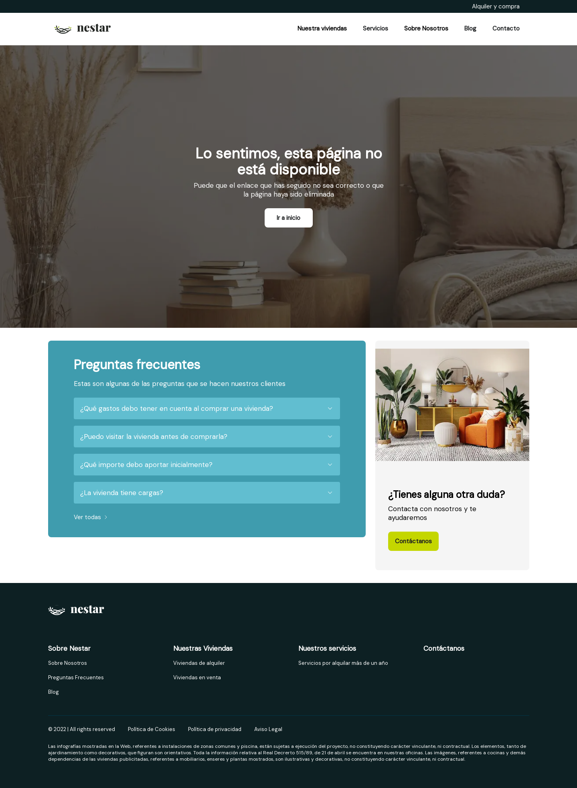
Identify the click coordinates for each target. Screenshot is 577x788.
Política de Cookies (151, 729)
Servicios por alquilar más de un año (343, 663)
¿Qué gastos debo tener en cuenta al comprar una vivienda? (207, 408)
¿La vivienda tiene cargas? (207, 492)
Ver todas (91, 517)
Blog (53, 691)
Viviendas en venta (197, 677)
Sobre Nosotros (67, 663)
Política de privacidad (214, 729)
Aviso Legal (268, 729)
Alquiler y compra (496, 6)
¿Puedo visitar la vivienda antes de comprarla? (207, 436)
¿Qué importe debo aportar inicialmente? (207, 464)
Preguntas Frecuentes (76, 677)
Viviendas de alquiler (199, 663)
